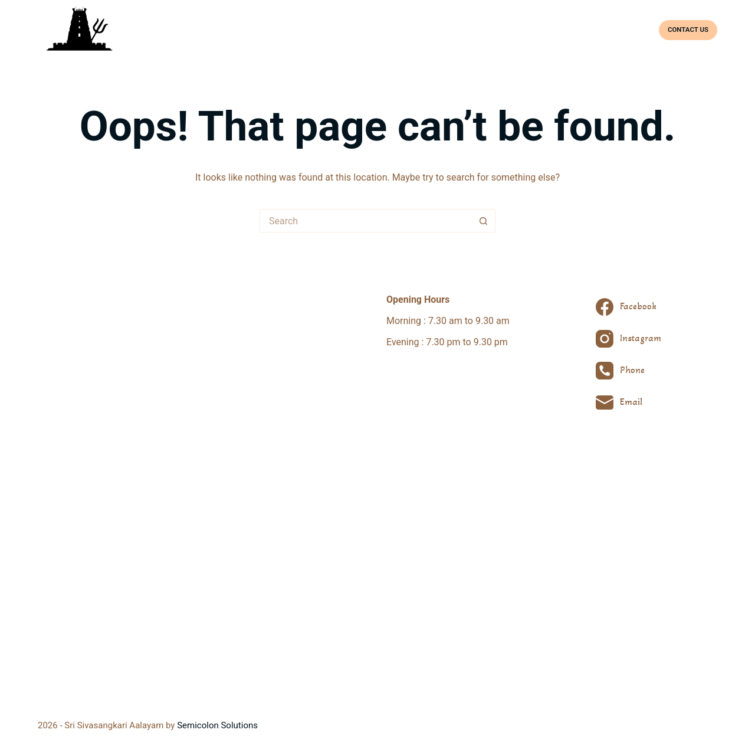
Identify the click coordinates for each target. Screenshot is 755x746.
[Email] (628, 402)
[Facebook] (628, 307)
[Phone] (628, 370)
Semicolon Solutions (217, 725)
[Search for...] (366, 221)
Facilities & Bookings (600, 29)
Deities (445, 29)
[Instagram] (628, 339)
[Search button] (483, 221)
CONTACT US (688, 29)
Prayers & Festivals (509, 29)
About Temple (392, 29)
